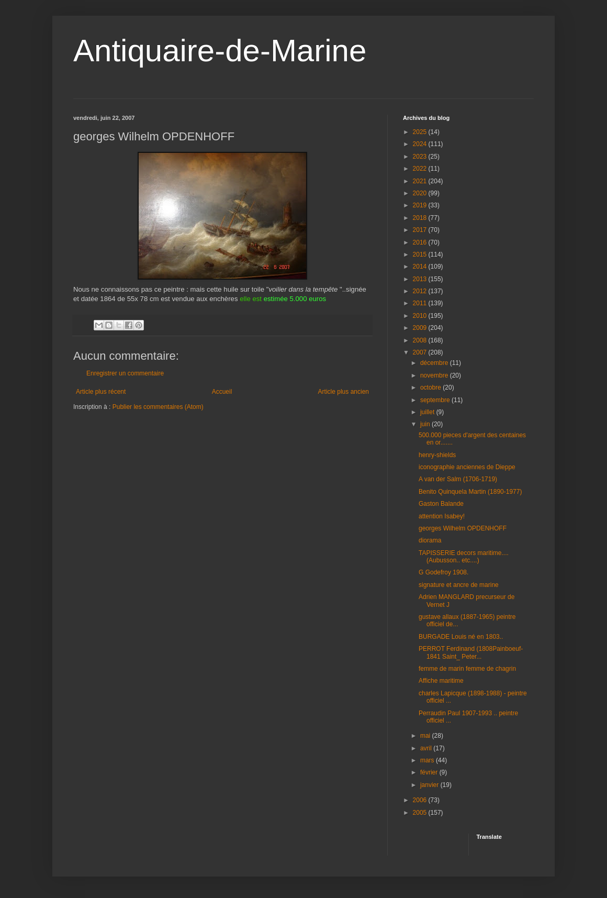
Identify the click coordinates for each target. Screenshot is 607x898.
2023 (421, 156)
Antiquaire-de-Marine (219, 50)
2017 (421, 230)
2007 (421, 352)
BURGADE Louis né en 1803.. (461, 636)
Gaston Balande (441, 503)
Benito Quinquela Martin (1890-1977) (470, 491)
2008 (421, 340)
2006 (421, 800)
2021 (421, 181)
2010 (421, 315)
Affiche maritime (441, 680)
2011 (421, 303)
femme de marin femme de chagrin (467, 668)
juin (426, 424)
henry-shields (437, 455)
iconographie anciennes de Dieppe (467, 467)
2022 (421, 168)
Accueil (222, 391)
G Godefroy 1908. (443, 572)
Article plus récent (101, 391)
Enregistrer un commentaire (125, 373)
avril (426, 748)
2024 (421, 144)
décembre (435, 363)
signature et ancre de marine (459, 585)
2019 (421, 205)
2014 (421, 266)
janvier (430, 785)
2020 (421, 193)
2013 (421, 279)
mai (426, 735)
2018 (421, 217)
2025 (421, 132)
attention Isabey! (442, 516)
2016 (421, 242)
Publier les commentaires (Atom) (158, 407)
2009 (421, 327)
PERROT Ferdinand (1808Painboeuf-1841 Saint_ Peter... (471, 652)
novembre (435, 375)
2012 (421, 291)
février (430, 772)
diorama (430, 540)
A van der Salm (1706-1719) (458, 479)
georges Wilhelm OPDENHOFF (463, 528)
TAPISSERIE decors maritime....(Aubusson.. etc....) (464, 556)
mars (428, 760)
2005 (421, 812)
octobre (431, 387)
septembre (436, 400)
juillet (428, 412)
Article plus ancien (343, 391)
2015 (421, 254)
